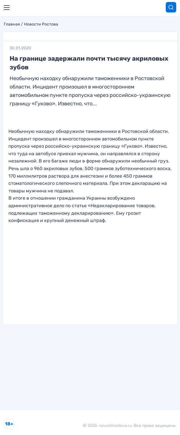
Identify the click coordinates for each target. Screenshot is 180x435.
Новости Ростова (41, 24)
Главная (12, 24)
